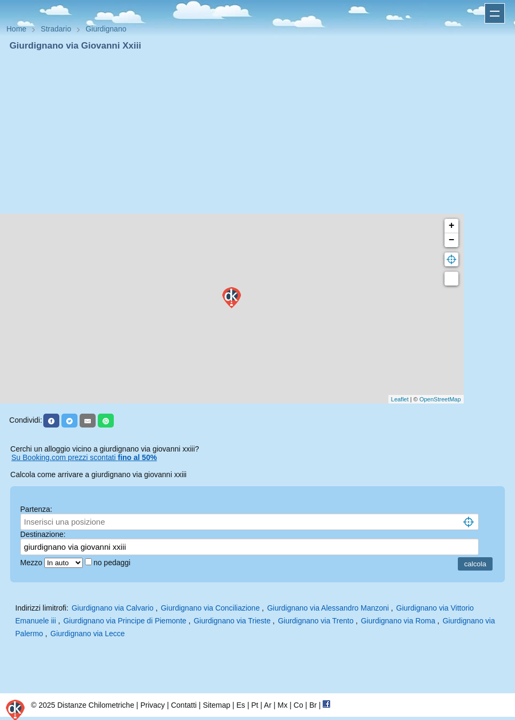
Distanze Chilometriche (95, 705)
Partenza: (36, 509)
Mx (282, 705)
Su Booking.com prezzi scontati (84, 457)
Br (313, 705)
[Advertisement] (257, 132)
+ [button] (452, 225)
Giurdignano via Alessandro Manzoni (328, 608)
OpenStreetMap (440, 399)
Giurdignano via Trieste (231, 620)
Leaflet (400, 399)
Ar (267, 705)
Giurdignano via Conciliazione (210, 608)
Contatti (184, 705)
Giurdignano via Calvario (112, 608)
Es (240, 705)
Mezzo (32, 562)
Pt (254, 705)
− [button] (452, 240)
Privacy (153, 705)
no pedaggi (112, 562)
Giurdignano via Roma (398, 620)
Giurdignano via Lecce (87, 633)
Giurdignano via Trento (316, 620)
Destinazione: (43, 534)
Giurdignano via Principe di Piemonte (124, 620)
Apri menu (495, 13)
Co (298, 705)
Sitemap (216, 705)
